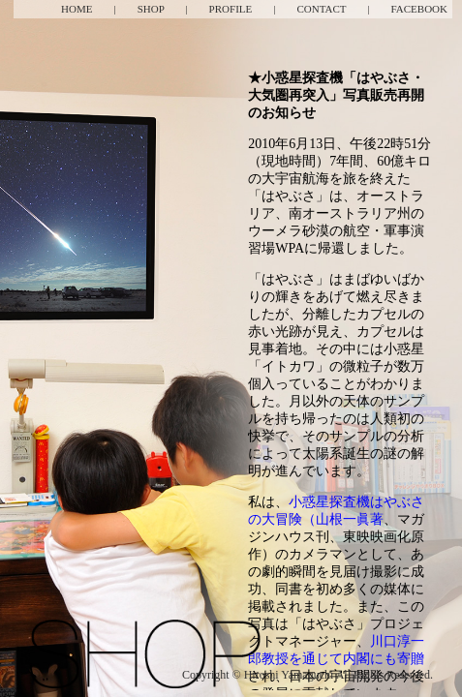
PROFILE (231, 9)
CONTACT (321, 9)
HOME (76, 9)
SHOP (151, 9)
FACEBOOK (419, 9)
